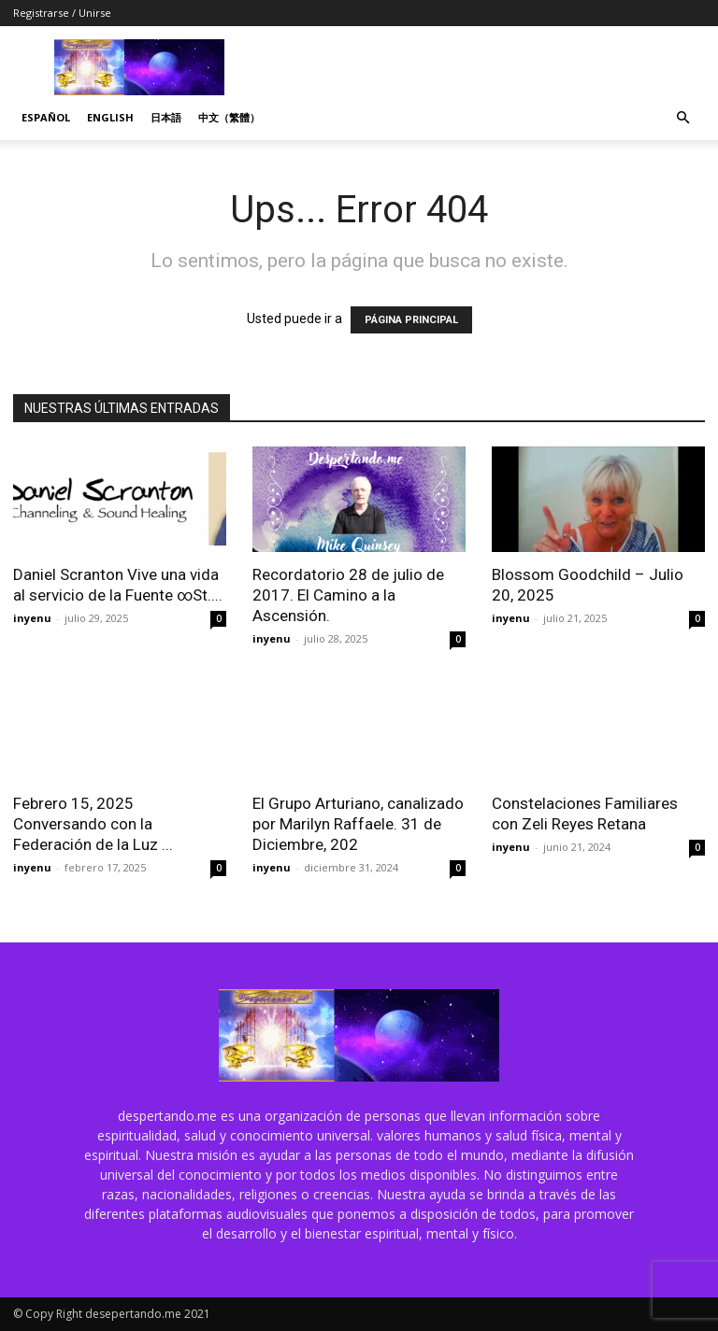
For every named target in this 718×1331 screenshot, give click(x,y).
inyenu (32, 618)
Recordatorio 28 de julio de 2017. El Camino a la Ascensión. (348, 595)
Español (46, 117)
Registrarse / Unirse (62, 13)
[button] (682, 118)
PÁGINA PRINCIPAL (411, 320)
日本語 (166, 117)
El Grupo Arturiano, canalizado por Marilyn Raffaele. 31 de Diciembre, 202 (358, 824)
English (110, 117)
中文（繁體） (229, 117)
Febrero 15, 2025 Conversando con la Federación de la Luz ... (93, 824)
